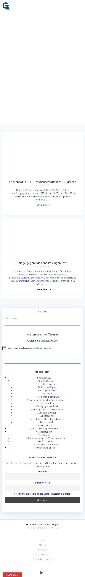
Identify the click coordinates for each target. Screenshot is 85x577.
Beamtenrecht (47, 422)
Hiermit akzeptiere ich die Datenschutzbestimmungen (42, 493)
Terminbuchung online (44, 447)
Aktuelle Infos (44, 435)
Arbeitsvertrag (47, 403)
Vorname (42, 471)
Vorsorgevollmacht (47, 390)
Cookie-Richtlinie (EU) (42, 559)
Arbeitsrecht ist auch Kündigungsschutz (46, 400)
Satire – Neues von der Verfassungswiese (46, 438)
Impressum (42, 549)
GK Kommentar (45, 441)
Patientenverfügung (47, 387)
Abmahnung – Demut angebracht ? (47, 419)
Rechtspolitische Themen (46, 444)
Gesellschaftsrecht (46, 425)
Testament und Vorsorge (46, 384)
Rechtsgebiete (44, 377)
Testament (47, 393)
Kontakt (42, 544)
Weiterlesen (42, 204)
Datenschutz (42, 554)
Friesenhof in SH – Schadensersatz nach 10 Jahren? (42, 182)
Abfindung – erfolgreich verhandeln (47, 409)
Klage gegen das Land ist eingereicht (42, 263)
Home (43, 540)
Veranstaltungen (44, 431)
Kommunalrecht (45, 380)
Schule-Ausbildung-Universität (44, 428)
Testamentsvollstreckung (47, 396)
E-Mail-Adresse (42, 482)
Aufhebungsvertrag (47, 412)
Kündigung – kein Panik (47, 406)
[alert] (42, 348)
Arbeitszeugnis (47, 415)
